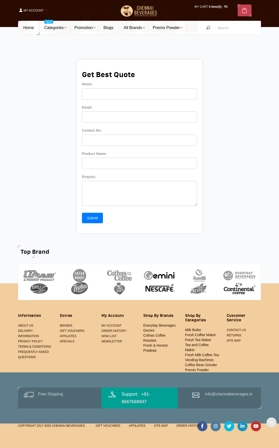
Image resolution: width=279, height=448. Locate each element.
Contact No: (92, 130)
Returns (234, 335)
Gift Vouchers (72, 331)
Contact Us (236, 330)
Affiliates (68, 336)
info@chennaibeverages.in (229, 394)
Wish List (108, 336)
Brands (66, 325)
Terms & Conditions (34, 346)
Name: (87, 84)
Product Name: (94, 154)
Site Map (234, 340)
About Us (25, 325)
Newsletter (111, 341)
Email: (87, 107)
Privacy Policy (30, 341)
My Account (111, 325)
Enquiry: (89, 177)
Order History (113, 331)
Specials (67, 341)
